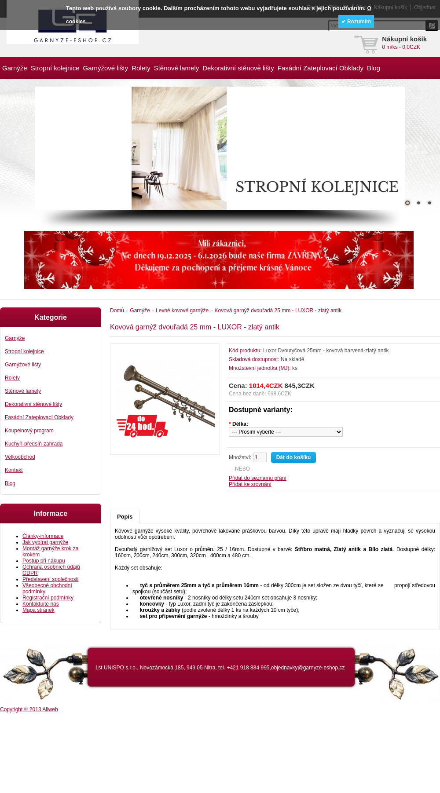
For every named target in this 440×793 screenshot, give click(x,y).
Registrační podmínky (47, 598)
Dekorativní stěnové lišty (238, 68)
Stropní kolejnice (55, 68)
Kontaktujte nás (40, 604)
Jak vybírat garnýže (45, 542)
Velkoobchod (20, 457)
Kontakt (14, 470)
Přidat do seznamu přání (257, 478)
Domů (117, 310)
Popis (124, 516)
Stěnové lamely (176, 68)
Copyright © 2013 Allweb (29, 709)
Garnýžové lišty (105, 68)
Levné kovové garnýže (182, 310)
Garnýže (14, 68)
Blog (373, 68)
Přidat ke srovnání (250, 484)
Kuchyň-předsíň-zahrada (33, 444)
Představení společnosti (50, 579)
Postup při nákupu (43, 561)
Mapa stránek (38, 610)
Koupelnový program (29, 431)
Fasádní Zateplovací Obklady (320, 68)
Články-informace (42, 536)
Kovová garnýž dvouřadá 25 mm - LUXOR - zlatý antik (277, 310)
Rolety (141, 68)
